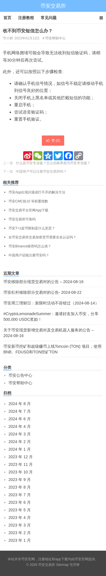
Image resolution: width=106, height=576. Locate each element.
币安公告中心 (20, 375)
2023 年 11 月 (20, 464)
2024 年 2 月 (19, 441)
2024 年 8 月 (19, 403)
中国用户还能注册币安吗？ (28, 255)
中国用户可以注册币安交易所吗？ (41, 171)
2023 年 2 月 (19, 532)
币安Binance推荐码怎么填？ (29, 246)
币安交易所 (53, 6)
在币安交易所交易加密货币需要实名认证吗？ (42, 237)
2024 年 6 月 (19, 419)
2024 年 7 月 (19, 411)
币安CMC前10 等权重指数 (28, 201)
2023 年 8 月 (19, 487)
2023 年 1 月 (19, 540)
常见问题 (49, 17)
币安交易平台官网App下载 (28, 210)
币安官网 (81, 559)
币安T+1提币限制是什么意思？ (31, 228)
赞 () (53, 141)
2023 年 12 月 (20, 457)
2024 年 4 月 (19, 426)
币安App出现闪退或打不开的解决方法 (36, 192)
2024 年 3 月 (19, 434)
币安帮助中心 (55, 38)
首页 (7, 17)
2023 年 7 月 (19, 495)
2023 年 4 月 (19, 517)
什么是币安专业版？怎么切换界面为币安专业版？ (53, 163)
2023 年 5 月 (19, 510)
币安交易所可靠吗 (22, 219)
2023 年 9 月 (19, 479)
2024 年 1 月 (19, 449)
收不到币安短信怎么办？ (28, 30)
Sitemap (62, 565)
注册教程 (26, 17)
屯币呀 (75, 565)
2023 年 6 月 (19, 502)
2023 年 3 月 (19, 525)
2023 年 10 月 (20, 472)
